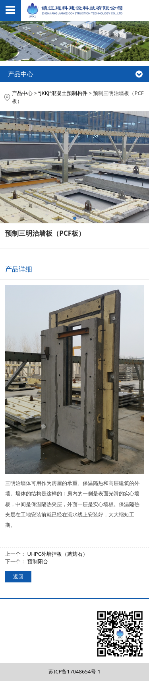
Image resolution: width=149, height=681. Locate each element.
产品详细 (18, 269)
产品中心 (22, 93)
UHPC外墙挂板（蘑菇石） (57, 553)
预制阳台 (37, 561)
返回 (18, 576)
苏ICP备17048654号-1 (74, 671)
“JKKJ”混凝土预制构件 (62, 93)
